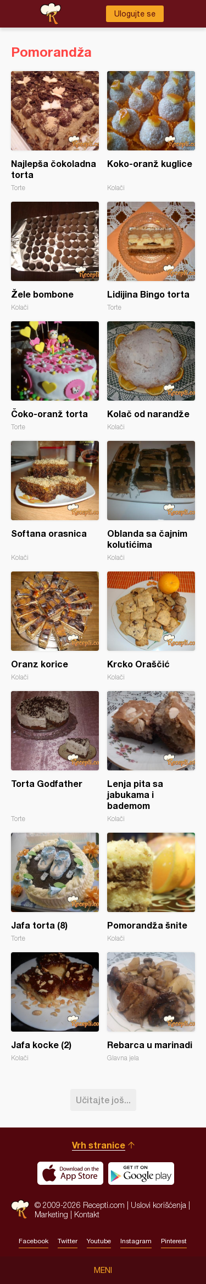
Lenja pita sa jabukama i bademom (151, 757)
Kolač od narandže (151, 376)
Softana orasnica (55, 501)
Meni (103, 1270)
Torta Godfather (55, 757)
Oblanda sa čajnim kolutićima (151, 501)
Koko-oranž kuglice (151, 131)
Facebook (33, 1241)
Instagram (136, 1241)
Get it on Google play (141, 1173)
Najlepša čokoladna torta (55, 131)
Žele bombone (55, 256)
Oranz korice (55, 626)
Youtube (99, 1241)
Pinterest (174, 1241)
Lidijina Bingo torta (151, 256)
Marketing (51, 1214)
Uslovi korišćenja (158, 1205)
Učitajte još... (103, 1099)
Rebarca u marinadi (151, 1007)
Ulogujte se (134, 13)
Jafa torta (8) (55, 887)
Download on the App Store (70, 1173)
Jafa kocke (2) (55, 1007)
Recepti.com (20, 1209)
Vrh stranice (98, 1145)
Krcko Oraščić (151, 626)
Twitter (67, 1241)
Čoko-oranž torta (55, 376)
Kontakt (86, 1214)
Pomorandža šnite (151, 887)
